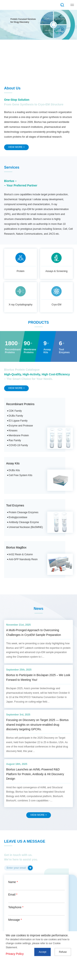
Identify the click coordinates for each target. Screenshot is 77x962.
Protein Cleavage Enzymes (23, 512)
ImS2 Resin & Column (21, 554)
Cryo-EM (56, 304)
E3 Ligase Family (18, 420)
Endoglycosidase (18, 517)
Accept (42, 952)
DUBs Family (16, 415)
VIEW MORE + (16, 147)
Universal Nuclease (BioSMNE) (26, 527)
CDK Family (15, 410)
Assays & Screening (56, 271)
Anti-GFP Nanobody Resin (23, 559)
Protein (20, 271)
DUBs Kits (14, 470)
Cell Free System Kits (20, 475)
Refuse (63, 952)
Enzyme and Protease (21, 425)
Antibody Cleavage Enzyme (24, 522)
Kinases (13, 430)
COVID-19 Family (18, 445)
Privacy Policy (15, 953)
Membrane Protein (19, 435)
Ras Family (15, 440)
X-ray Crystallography (20, 304)
